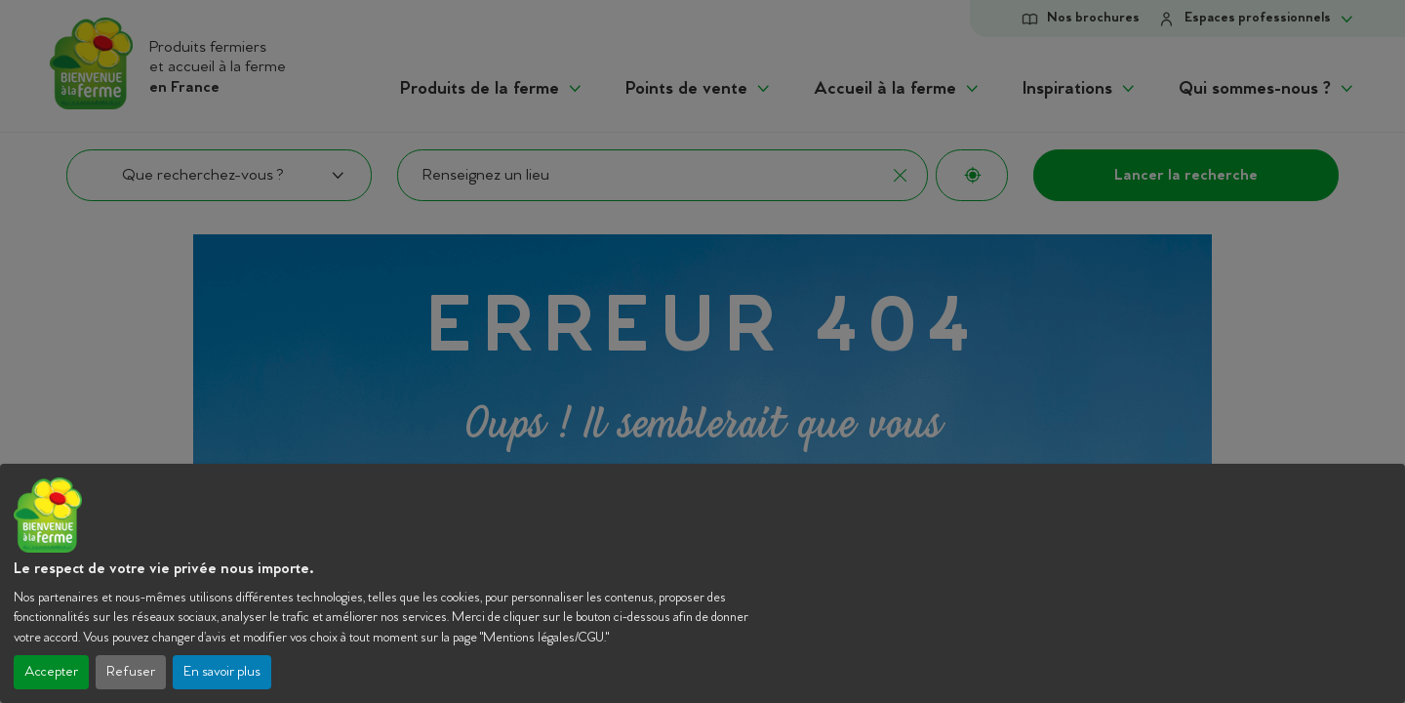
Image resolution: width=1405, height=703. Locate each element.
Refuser (130, 672)
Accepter (51, 672)
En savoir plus (222, 672)
